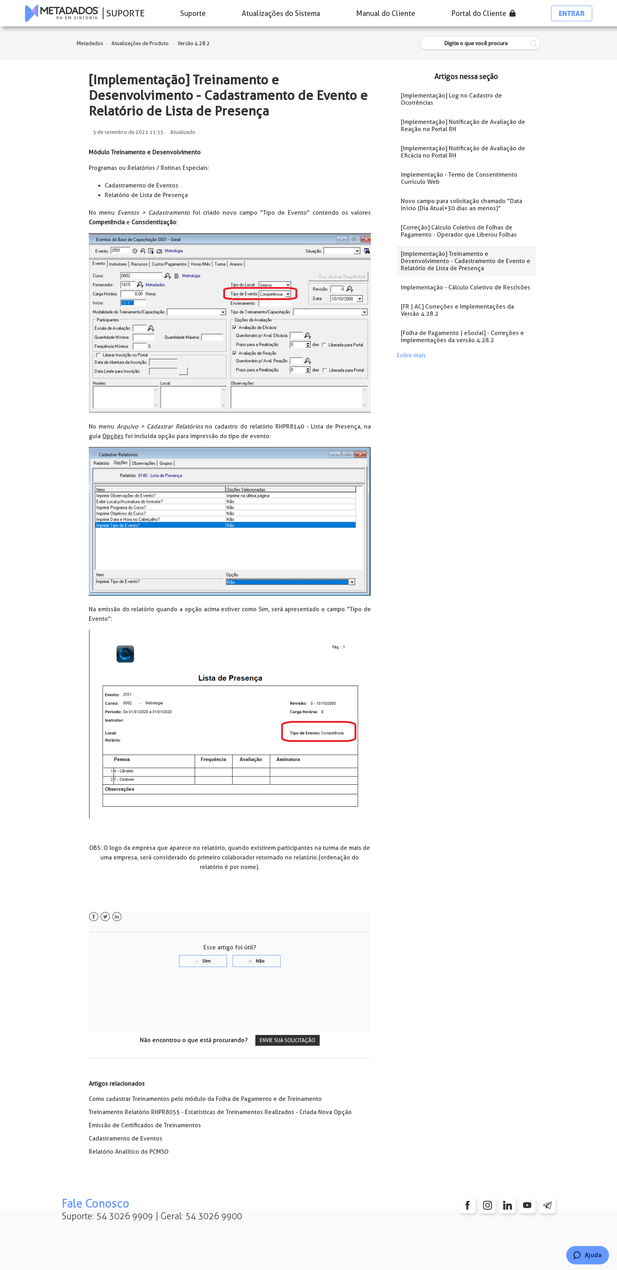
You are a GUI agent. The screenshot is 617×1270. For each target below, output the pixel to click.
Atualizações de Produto (140, 43)
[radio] (203, 961)
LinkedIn (117, 917)
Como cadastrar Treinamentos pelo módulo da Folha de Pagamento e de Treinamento (205, 1099)
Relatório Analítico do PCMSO (129, 1151)
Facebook (94, 917)
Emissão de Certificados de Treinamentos (145, 1125)
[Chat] (587, 1255)
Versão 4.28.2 (193, 43)
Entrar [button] (572, 13)
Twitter (105, 917)
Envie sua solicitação (287, 1040)
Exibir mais (411, 355)
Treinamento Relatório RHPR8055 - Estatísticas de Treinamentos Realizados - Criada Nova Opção (220, 1112)
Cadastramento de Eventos (125, 1138)
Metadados (90, 43)
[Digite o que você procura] (480, 43)
